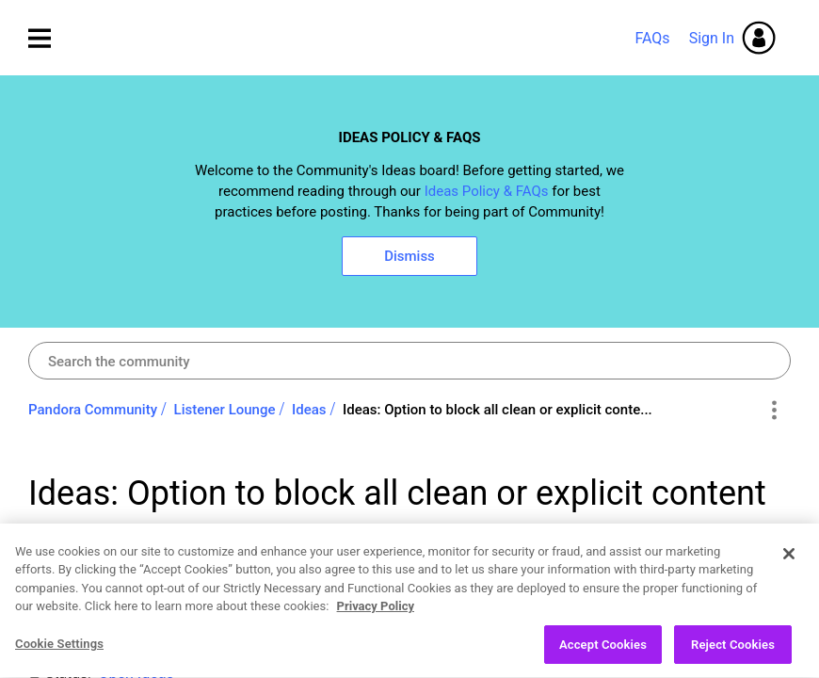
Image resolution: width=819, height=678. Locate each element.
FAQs (651, 38)
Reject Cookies (733, 655)
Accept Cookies (603, 655)
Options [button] (773, 410)
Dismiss (409, 256)
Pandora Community (400, 38)
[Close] (789, 564)
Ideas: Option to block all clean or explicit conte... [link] (497, 409)
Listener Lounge (225, 409)
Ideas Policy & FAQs (487, 191)
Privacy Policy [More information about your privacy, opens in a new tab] (375, 616)
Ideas (309, 409)
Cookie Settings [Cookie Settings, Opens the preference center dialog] (59, 654)
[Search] (409, 360)
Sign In (711, 38)
